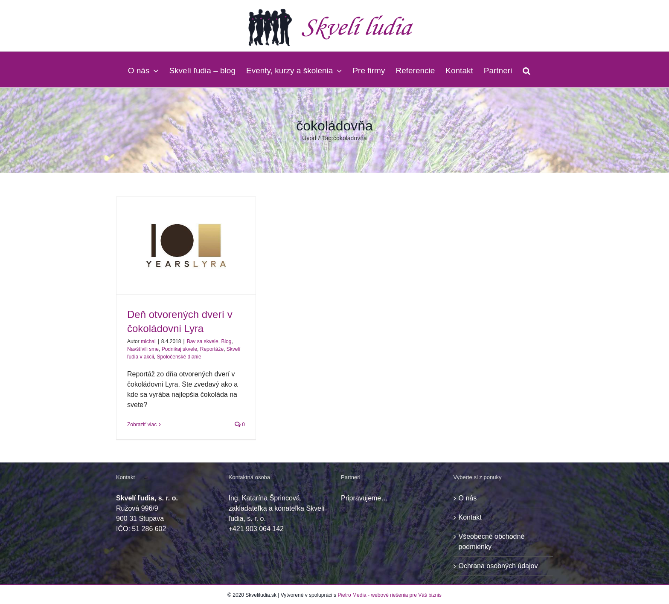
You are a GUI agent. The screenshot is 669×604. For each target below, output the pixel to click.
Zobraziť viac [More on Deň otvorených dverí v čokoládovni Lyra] (142, 425)
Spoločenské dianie (179, 357)
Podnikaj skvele (179, 349)
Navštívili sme (143, 349)
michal (148, 341)
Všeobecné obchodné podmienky (492, 541)
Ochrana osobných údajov (498, 565)
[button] (526, 69)
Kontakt (470, 517)
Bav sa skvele (202, 341)
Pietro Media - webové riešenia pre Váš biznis (389, 595)
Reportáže (212, 349)
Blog (226, 341)
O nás (468, 498)
